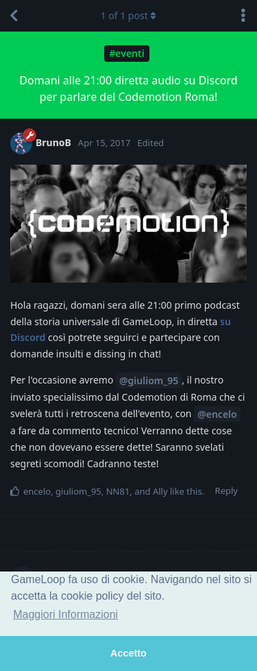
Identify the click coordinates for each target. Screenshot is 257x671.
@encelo (217, 414)
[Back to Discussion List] (13, 16)
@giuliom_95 (148, 380)
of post (129, 15)
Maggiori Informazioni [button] (65, 614)
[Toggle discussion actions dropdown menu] (243, 16)
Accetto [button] (128, 653)
